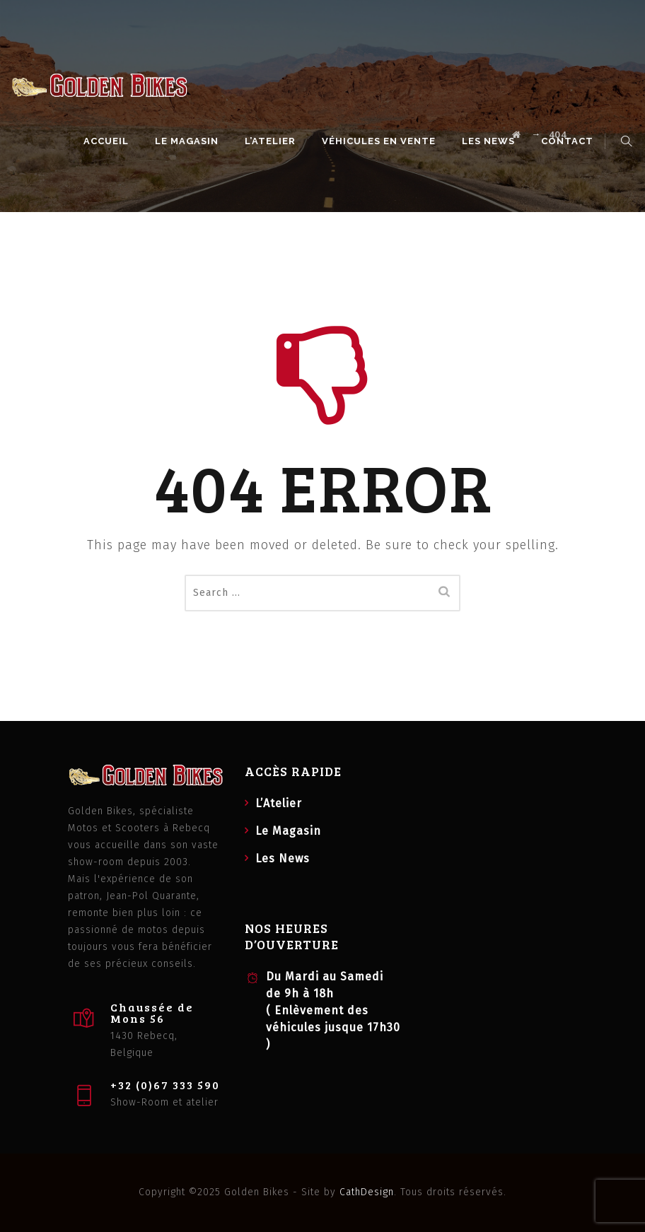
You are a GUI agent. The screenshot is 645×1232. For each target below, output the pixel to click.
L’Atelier (272, 141)
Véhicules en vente (381, 141)
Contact (569, 141)
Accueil (108, 141)
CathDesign (366, 1192)
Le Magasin (189, 141)
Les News (490, 141)
